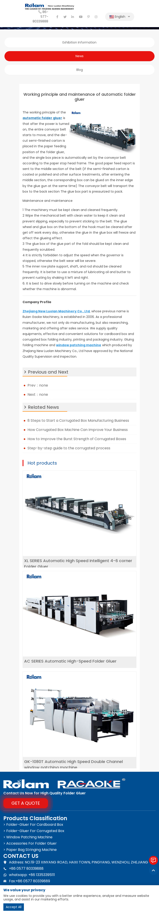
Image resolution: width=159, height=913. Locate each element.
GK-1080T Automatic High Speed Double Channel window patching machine (73, 764)
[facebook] (57, 16)
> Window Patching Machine (27, 837)
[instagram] (96, 16)
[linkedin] (72, 16)
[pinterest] (88, 16)
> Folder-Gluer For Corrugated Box (33, 830)
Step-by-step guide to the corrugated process (68, 448)
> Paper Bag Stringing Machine (30, 849)
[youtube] (80, 16)
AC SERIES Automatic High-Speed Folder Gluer (70, 661)
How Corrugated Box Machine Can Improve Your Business (78, 429)
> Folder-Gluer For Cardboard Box (33, 824)
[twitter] (65, 16)
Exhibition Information (79, 42)
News (79, 56)
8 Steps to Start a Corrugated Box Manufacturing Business (78, 420)
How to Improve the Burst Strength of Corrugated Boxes (76, 438)
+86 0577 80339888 (23, 868)
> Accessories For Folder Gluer (30, 843)
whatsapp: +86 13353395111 (29, 875)
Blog (79, 69)
